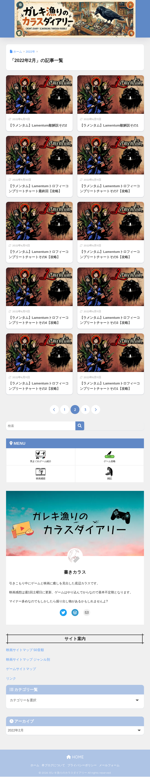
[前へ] (54, 409)
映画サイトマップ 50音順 (25, 650)
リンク (11, 679)
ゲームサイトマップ (21, 669)
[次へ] (95, 409)
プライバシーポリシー (82, 765)
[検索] (79, 426)
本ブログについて (53, 765)
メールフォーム (109, 765)
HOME (75, 757)
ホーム (34, 765)
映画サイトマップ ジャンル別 (28, 660)
